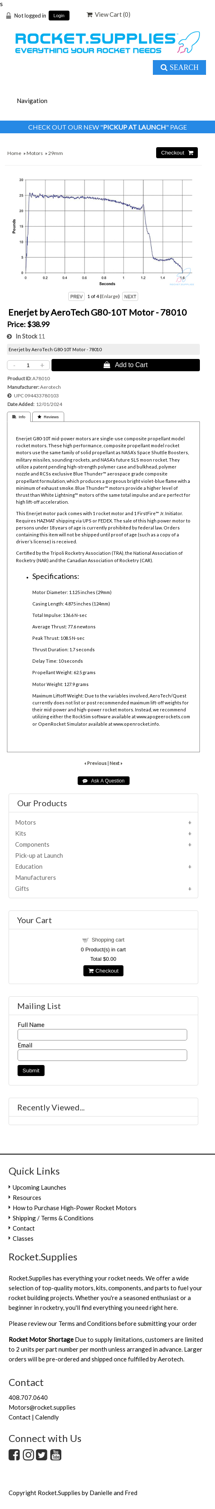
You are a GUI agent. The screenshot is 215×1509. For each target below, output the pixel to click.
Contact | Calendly (34, 1417)
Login (59, 15)
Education (29, 866)
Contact (24, 1228)
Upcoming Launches (39, 1187)
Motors (35, 153)
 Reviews (48, 417)
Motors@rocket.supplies (42, 1407)
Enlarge (109, 296)
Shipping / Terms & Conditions (53, 1218)
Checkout (103, 970)
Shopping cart (108, 940)
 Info (18, 417)
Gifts (22, 888)
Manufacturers (35, 877)
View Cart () (108, 14)
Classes (23, 1238)
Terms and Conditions (87, 1323)
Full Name (31, 1024)
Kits (20, 833)
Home (14, 153)
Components (32, 844)
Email (25, 1045)
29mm (55, 153)
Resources (27, 1197)
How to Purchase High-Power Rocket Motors (75, 1207)
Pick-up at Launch (39, 855)
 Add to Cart (125, 364)
